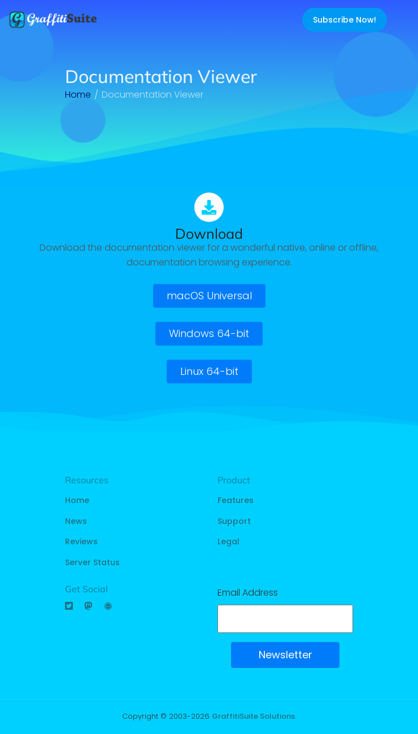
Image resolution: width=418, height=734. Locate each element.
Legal (228, 541)
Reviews (81, 541)
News (76, 521)
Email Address (247, 592)
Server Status (92, 562)
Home (77, 500)
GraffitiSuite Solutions (253, 716)
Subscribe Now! (344, 19)
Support (234, 521)
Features (235, 500)
